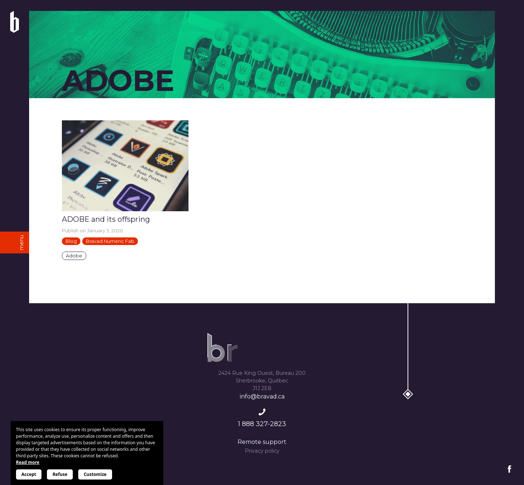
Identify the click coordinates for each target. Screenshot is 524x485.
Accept (28, 474)
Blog (71, 241)
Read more (27, 462)
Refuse (59, 474)
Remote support (262, 441)
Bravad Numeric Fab (110, 241)
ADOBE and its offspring (106, 219)
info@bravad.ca (262, 396)
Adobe (74, 255)
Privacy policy (262, 451)
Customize (95, 474)
